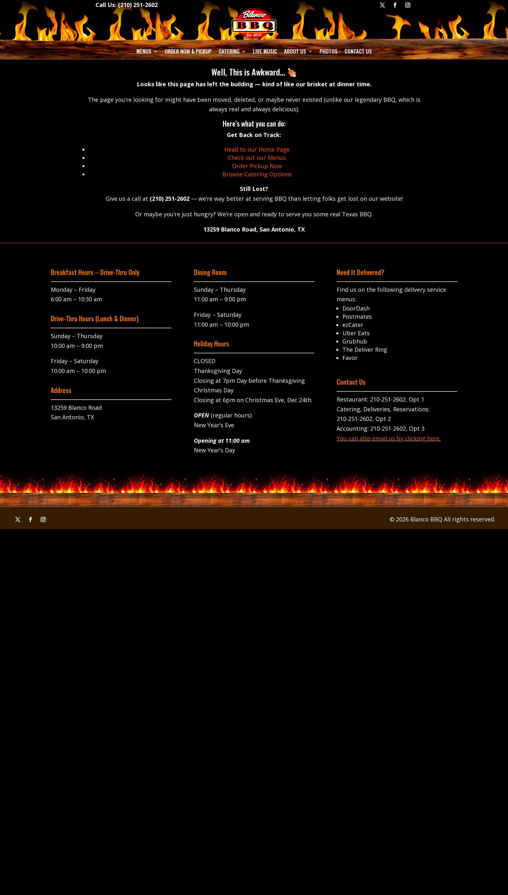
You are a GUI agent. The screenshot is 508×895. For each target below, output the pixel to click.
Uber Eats (356, 333)
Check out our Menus (257, 157)
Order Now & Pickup (188, 51)
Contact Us (358, 51)
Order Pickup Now (257, 166)
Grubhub (354, 341)
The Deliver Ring (364, 349)
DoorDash (356, 308)
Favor (350, 358)
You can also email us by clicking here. (389, 438)
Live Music (265, 51)
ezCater (352, 325)
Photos (329, 51)
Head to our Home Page (257, 149)
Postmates (357, 316)
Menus (143, 51)
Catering (229, 51)
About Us (295, 51)
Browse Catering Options (257, 174)
